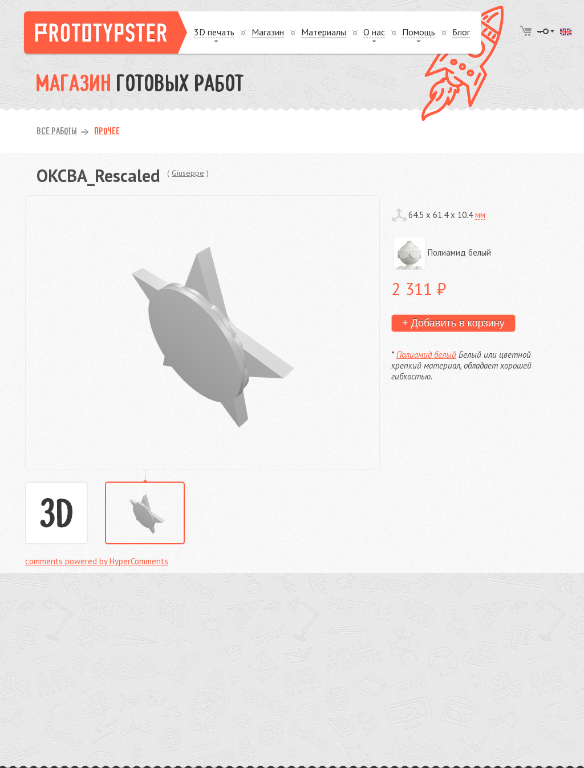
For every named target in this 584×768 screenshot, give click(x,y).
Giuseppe (188, 173)
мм (480, 214)
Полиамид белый (426, 354)
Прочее (107, 132)
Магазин (268, 32)
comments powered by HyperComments (96, 561)
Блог (461, 32)
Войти (545, 31)
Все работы (56, 132)
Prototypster (105, 32)
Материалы (323, 32)
